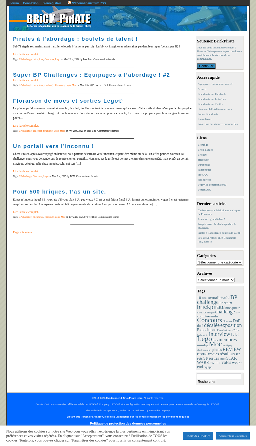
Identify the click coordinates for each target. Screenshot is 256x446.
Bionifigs (203, 144)
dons (57, 217)
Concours (49, 59)
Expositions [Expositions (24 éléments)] (206, 329)
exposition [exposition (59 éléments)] (231, 325)
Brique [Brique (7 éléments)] (210, 312)
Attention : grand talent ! (211, 219)
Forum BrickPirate (208, 113)
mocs (62, 130)
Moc (74, 85)
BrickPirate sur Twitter (210, 103)
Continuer (206, 66)
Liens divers (204, 118)
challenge (49, 85)
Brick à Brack (205, 149)
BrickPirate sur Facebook (212, 93)
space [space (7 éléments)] (223, 358)
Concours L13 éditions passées (215, 108)
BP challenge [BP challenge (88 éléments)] (217, 299)
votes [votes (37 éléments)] (226, 362)
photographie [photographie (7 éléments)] (204, 350)
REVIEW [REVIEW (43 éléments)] (231, 349)
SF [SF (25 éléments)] (205, 358)
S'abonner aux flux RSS (87, 3)
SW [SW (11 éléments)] (212, 363)
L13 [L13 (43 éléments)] (235, 334)
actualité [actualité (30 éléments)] (215, 297)
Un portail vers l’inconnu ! (53, 146)
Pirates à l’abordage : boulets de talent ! (75, 39)
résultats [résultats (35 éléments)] (227, 353)
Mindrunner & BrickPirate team (124, 398)
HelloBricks (204, 179)
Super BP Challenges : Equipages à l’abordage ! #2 (91, 75)
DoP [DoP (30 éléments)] (236, 320)
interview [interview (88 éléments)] (219, 334)
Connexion (30, 3)
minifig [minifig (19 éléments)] (202, 345)
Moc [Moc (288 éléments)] (215, 344)
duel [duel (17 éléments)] (200, 326)
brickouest (203, 159)
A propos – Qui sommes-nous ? (215, 83)
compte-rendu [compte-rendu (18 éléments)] (207, 316)
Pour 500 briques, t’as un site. (59, 192)
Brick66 (202, 154)
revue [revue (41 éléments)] (202, 353)
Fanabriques (204, 169)
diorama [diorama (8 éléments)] (227, 321)
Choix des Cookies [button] (198, 436)
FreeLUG (203, 174)
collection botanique (42, 130)
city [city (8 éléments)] (238, 312)
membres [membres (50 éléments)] (227, 339)
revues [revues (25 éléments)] (213, 354)
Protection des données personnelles (218, 123)
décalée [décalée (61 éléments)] (212, 325)
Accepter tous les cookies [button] (233, 435)
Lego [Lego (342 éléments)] (204, 339)
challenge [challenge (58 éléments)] (225, 311)
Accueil (202, 88)
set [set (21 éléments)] (238, 354)
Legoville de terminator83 (212, 184)
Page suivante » (22, 232)
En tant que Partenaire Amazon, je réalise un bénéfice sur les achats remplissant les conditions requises (128, 416)
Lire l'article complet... (26, 54)
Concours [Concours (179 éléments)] (209, 320)
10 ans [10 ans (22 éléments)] (202, 298)
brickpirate (38, 59)
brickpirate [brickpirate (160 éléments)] (211, 306)
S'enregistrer (52, 3)
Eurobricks (204, 164)
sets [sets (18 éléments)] (199, 358)
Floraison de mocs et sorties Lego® (68, 101)
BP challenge (25, 59)
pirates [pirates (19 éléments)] (217, 349)
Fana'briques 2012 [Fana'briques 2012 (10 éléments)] (228, 330)
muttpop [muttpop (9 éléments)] (227, 345)
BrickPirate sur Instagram (212, 98)
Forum (14, 3)
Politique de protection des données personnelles (128, 423)
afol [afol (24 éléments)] (226, 297)
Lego (57, 59)
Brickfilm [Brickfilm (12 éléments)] (225, 303)
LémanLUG (204, 189)
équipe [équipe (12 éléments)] (208, 367)
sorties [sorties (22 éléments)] (213, 358)
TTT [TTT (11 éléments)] (218, 363)
